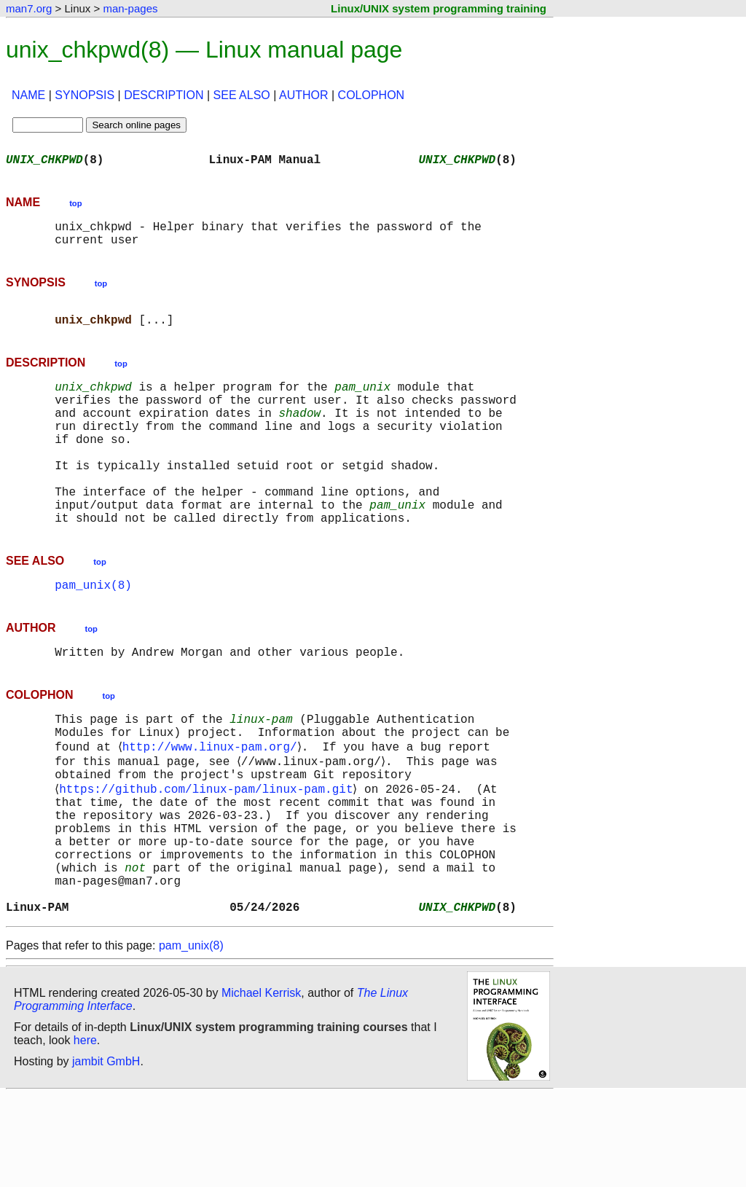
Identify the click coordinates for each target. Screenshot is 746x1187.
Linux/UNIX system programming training (438, 8)
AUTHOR (304, 95)
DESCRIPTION (163, 95)
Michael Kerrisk (261, 1084)
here (85, 1132)
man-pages (130, 8)
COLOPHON (371, 95)
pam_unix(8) (93, 634)
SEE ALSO (241, 95)
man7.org (29, 8)
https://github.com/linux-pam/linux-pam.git (209, 854)
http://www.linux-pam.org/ (212, 806)
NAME (28, 95)
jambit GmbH (106, 1153)
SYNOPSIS (84, 95)
